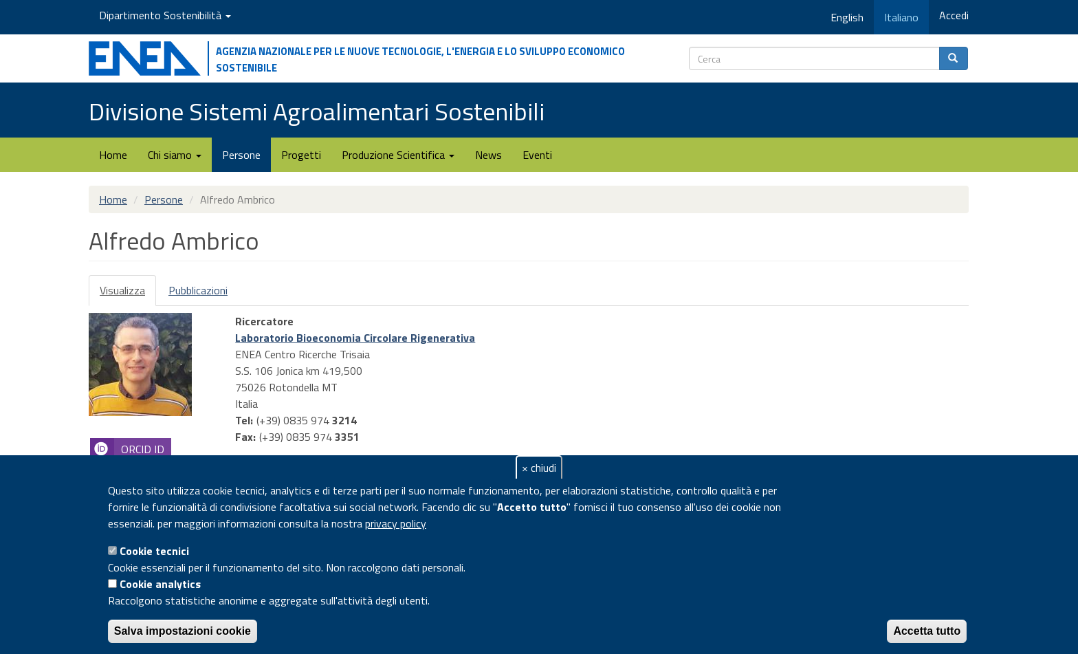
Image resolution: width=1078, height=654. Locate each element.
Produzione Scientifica (398, 154)
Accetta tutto (926, 631)
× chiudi (539, 467)
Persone (241, 154)
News (488, 154)
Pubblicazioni (198, 290)
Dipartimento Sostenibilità (165, 15)
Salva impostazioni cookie (182, 631)
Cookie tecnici (154, 551)
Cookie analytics (160, 584)
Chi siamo (174, 154)
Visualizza (128, 294)
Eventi (537, 154)
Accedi (954, 15)
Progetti (301, 154)
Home (113, 154)
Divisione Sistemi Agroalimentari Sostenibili (316, 111)
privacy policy (395, 523)
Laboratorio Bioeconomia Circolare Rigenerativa (355, 337)
